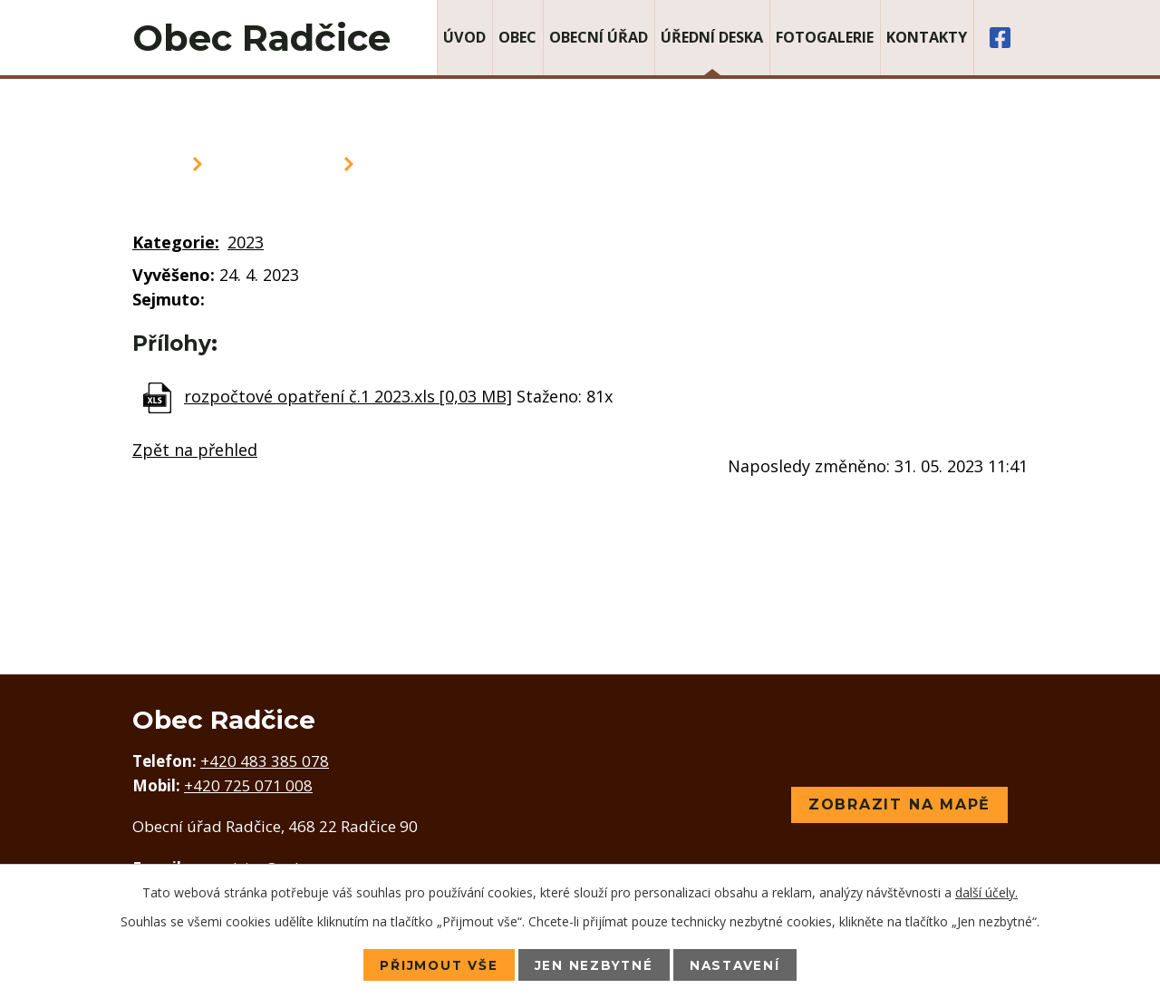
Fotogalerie (825, 37)
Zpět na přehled (194, 449)
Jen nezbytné (593, 964)
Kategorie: (175, 242)
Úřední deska (712, 37)
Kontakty (926, 37)
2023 (245, 242)
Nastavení (739, 964)
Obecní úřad (598, 37)
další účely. (986, 891)
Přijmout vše (434, 964)
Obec (517, 37)
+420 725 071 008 (248, 785)
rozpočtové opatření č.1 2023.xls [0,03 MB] (348, 396)
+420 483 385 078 (264, 761)
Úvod (464, 37)
